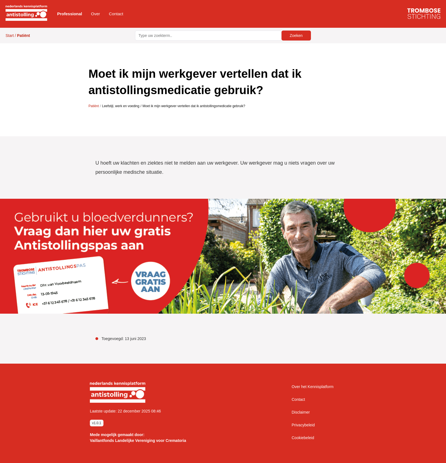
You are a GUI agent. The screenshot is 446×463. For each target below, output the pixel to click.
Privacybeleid (303, 425)
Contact (116, 13)
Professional (69, 13)
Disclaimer (301, 412)
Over (95, 13)
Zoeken (296, 36)
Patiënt (93, 106)
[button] (70, 14)
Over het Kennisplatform (313, 386)
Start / (18, 35)
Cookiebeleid (303, 438)
